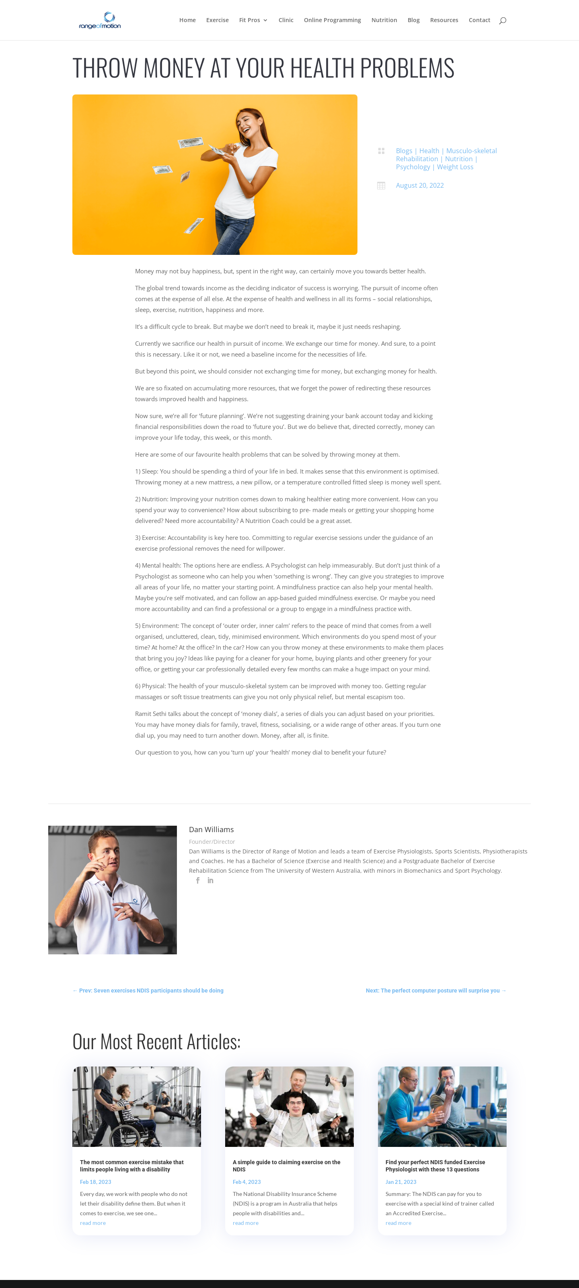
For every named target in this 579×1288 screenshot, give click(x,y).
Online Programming (332, 20)
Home (187, 20)
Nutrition (384, 20)
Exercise (217, 20)
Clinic (286, 20)
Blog (414, 20)
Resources (444, 20)
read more (93, 1222)
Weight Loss (455, 166)
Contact (480, 20)
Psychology (413, 166)
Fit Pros (249, 20)
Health (429, 150)
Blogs (404, 150)
